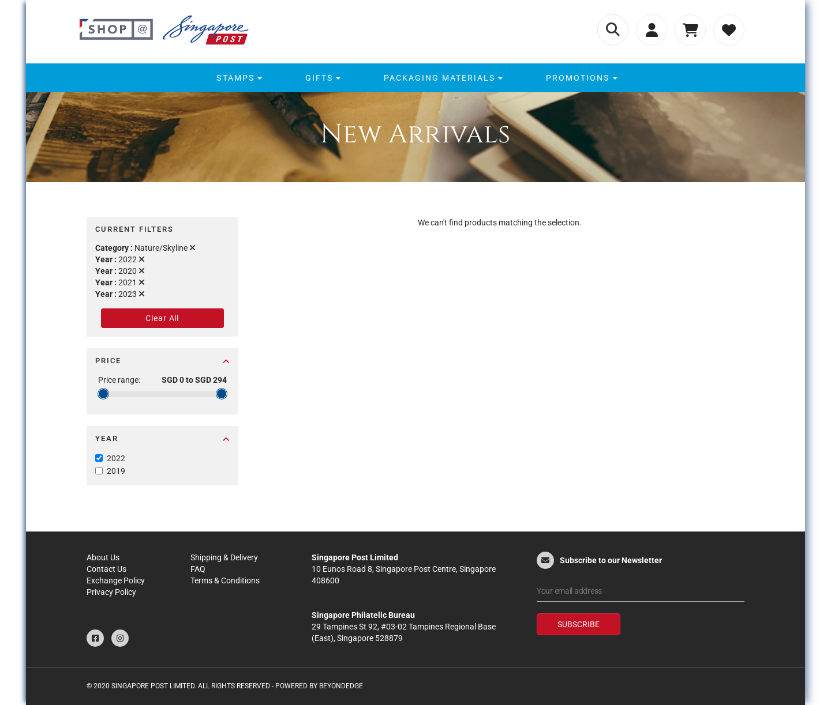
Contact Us (106, 569)
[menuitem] (237, 77)
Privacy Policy (111, 592)
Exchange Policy (116, 580)
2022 (116, 458)
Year (162, 438)
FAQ (197, 569)
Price (162, 360)
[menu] (415, 77)
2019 (116, 471)
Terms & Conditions (225, 580)
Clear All (162, 318)
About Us (103, 557)
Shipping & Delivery (224, 557)
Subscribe (578, 624)
